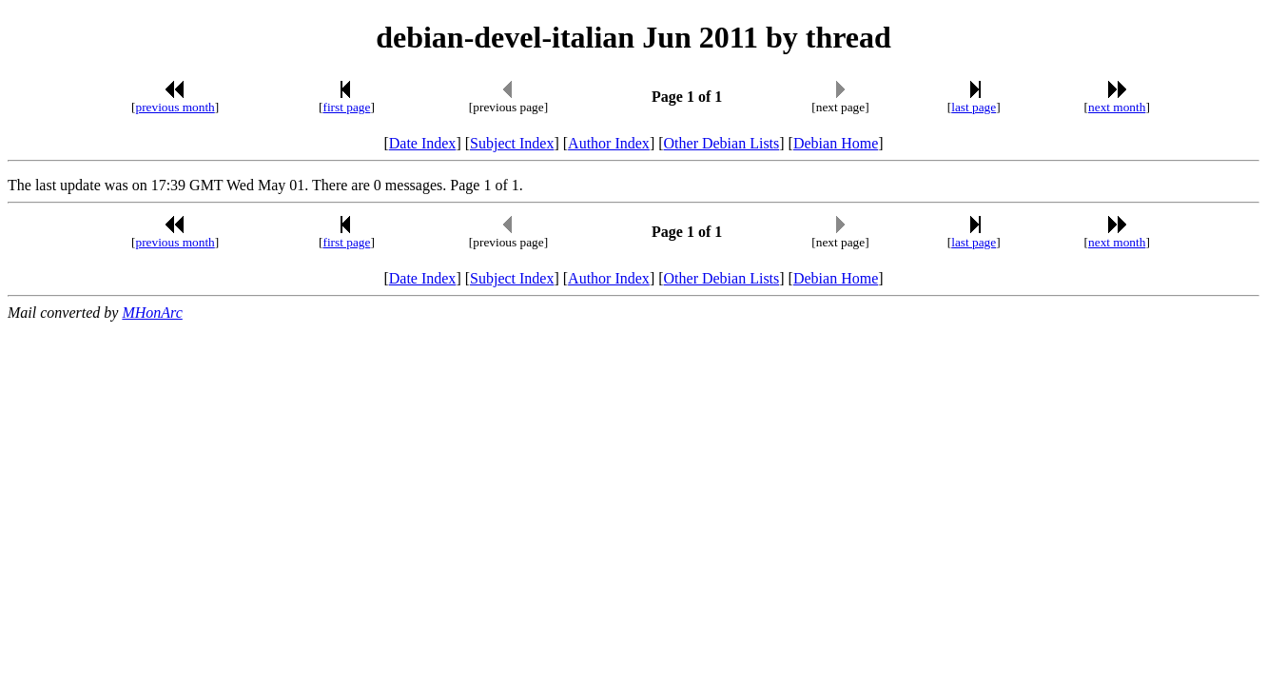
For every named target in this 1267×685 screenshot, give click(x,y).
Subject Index (512, 143)
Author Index (609, 143)
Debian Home (835, 143)
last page (973, 107)
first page (346, 107)
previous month (174, 107)
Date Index (423, 143)
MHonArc (152, 312)
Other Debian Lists (722, 143)
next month (1116, 107)
